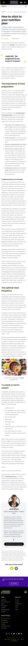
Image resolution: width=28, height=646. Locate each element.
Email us (3, 603)
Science (16, 609)
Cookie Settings (14, 640)
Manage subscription (5, 609)
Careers (16, 605)
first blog (12, 44)
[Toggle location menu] (23, 2)
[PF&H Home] (14, 2)
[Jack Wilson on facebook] (14, 540)
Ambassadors (4, 605)
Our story (17, 600)
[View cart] (25, 2)
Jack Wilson (6, 38)
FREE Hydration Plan (5, 618)
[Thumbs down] (16, 568)
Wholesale (3, 611)
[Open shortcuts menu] (25, 6)
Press (16, 607)
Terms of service (20, 639)
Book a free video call (5, 601)
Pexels (22, 377)
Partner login (3, 628)
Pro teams (3, 624)
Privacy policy (13, 639)
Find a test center (4, 622)
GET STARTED (14, 583)
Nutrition (10, 12)
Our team (17, 601)
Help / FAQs (3, 600)
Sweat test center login (5, 626)
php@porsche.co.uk (11, 476)
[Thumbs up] (11, 568)
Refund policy (7, 639)
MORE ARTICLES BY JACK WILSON (14, 544)
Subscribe (3, 607)
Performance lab (18, 603)
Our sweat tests (4, 620)
